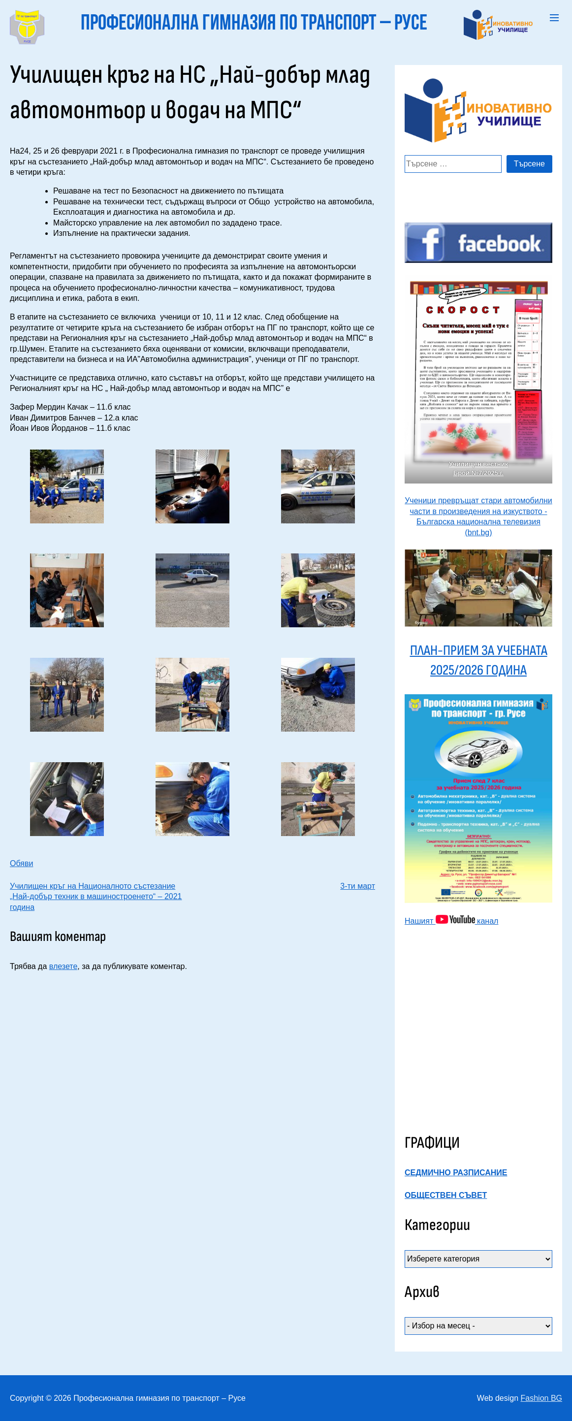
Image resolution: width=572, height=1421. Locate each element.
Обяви (21, 863)
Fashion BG (541, 1398)
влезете (63, 966)
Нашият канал (451, 921)
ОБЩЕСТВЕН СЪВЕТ (446, 1195)
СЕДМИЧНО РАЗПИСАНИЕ (456, 1172)
